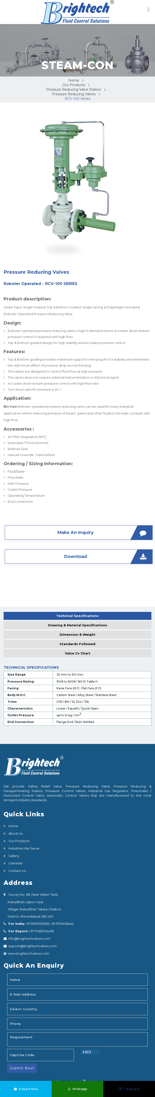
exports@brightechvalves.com (32, 945)
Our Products (73, 85)
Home (73, 80)
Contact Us (17, 870)
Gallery (13, 855)
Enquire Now (26, 1089)
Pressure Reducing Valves (74, 94)
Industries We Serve (23, 848)
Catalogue (129, 1089)
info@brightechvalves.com (29, 938)
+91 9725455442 (62, 923)
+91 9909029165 (37, 923)
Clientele (15, 863)
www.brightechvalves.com (28, 953)
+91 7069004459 (41, 930)
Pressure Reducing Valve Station (73, 89)
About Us (15, 833)
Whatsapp (77, 1089)
